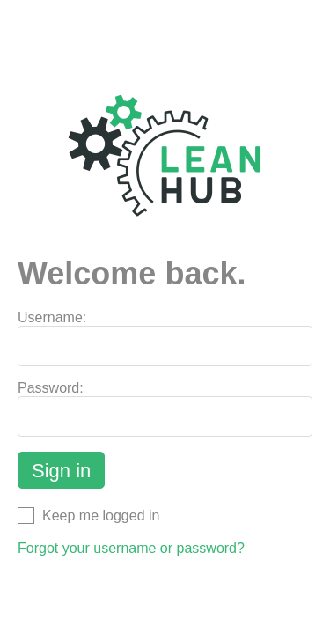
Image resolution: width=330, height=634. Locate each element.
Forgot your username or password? (131, 548)
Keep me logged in (88, 515)
